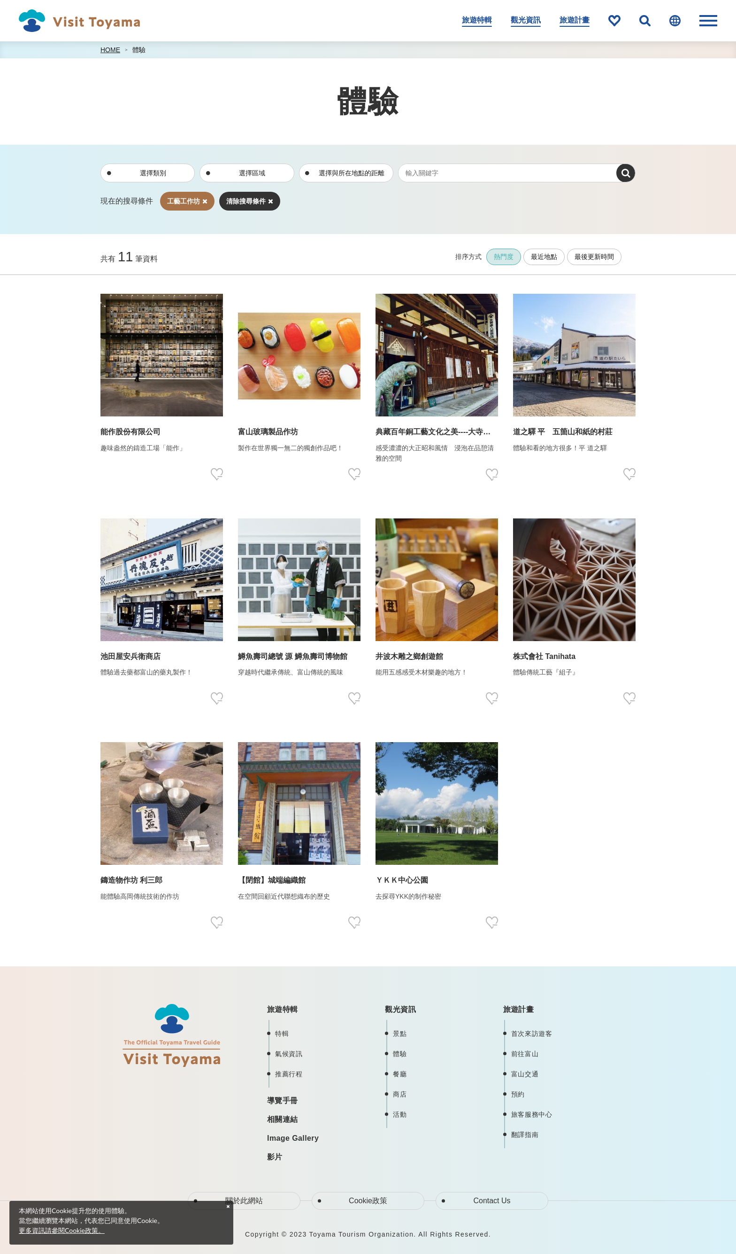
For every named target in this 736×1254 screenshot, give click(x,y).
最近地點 (544, 256)
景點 (399, 1033)
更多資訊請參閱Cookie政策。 (62, 1230)
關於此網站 (244, 1201)
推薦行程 (289, 1074)
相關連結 (282, 1119)
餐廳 (399, 1074)
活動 (399, 1114)
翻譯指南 (525, 1134)
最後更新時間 (594, 256)
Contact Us (491, 1201)
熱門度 (504, 256)
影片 (275, 1157)
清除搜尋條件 (249, 201)
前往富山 (525, 1054)
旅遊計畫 (575, 20)
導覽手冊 (282, 1101)
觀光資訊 (526, 20)
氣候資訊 (289, 1054)
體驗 (139, 50)
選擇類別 (153, 173)
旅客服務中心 (531, 1114)
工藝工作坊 (187, 201)
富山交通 (525, 1074)
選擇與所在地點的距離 (351, 173)
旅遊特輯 (477, 20)
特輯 (282, 1033)
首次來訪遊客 (531, 1033)
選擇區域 (252, 173)
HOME (110, 50)
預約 (518, 1094)
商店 (399, 1094)
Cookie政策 (368, 1201)
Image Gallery (293, 1138)
